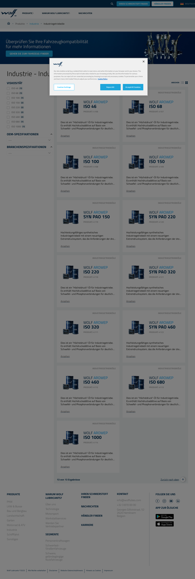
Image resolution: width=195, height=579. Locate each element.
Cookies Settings (64, 87)
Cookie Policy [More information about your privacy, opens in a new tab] (103, 79)
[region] (98, 77)
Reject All (110, 87)
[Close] (143, 61)
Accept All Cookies (133, 87)
